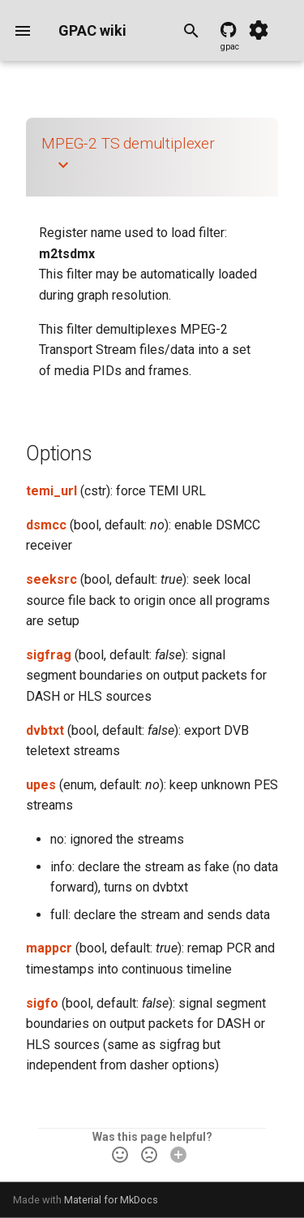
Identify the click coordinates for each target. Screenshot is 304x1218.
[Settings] (258, 30)
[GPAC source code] (230, 30)
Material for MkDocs (111, 1200)
